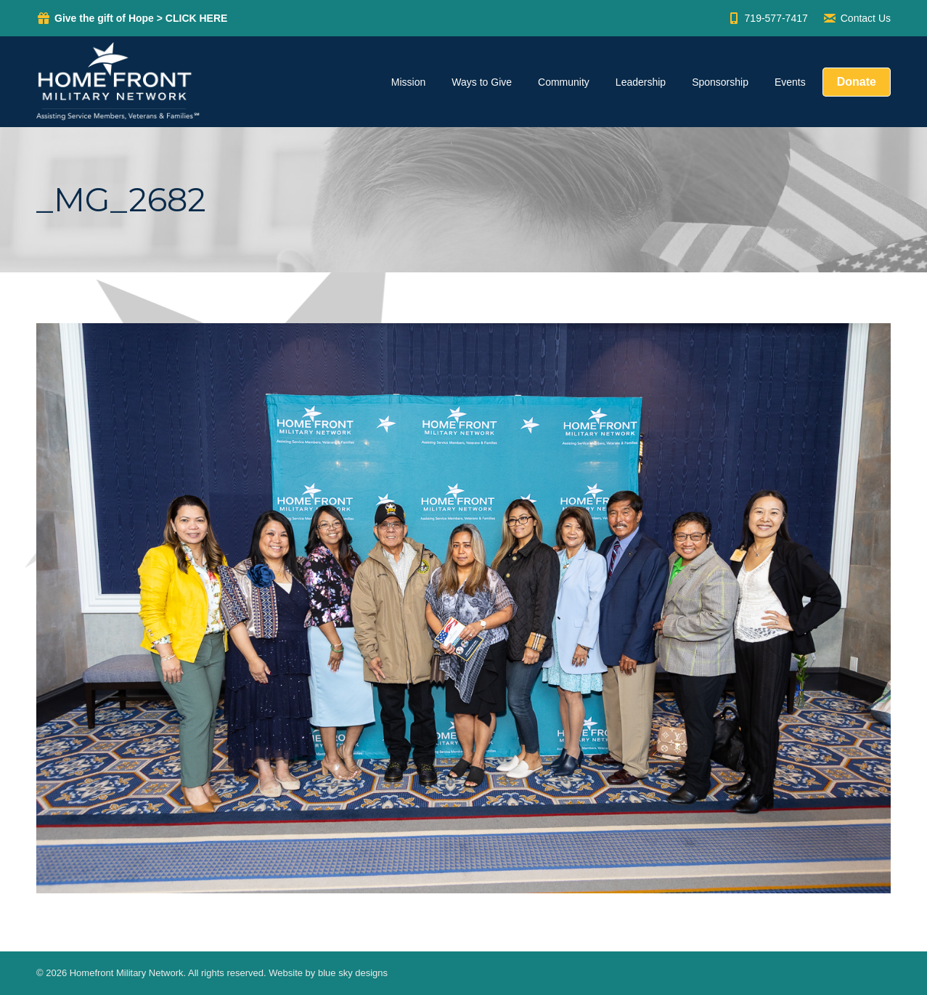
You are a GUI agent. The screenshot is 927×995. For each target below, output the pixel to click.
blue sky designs (353, 972)
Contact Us (856, 18)
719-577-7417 (767, 18)
